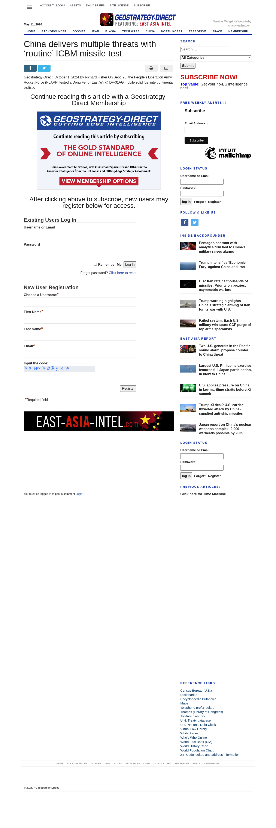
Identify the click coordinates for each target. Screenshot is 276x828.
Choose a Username (41, 295)
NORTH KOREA (172, 31)
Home (31, 31)
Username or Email (39, 227)
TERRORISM (197, 31)
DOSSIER (79, 31)
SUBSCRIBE (142, 5)
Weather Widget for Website (230, 21)
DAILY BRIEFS (95, 5)
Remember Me (109, 264)
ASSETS (75, 5)
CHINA (150, 31)
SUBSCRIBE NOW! (209, 77)
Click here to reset (122, 273)
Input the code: (36, 363)
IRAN (95, 31)
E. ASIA (110, 31)
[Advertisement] (56, 458)
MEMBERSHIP (238, 31)
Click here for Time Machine (203, 494)
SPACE (217, 31)
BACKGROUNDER (54, 31)
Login (79, 493)
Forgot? (200, 201)
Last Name (33, 329)
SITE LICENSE (119, 5)
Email (29, 346)
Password (32, 244)
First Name (33, 312)
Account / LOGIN (52, 5)
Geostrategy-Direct (46, 787)
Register (214, 201)
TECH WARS (131, 31)
